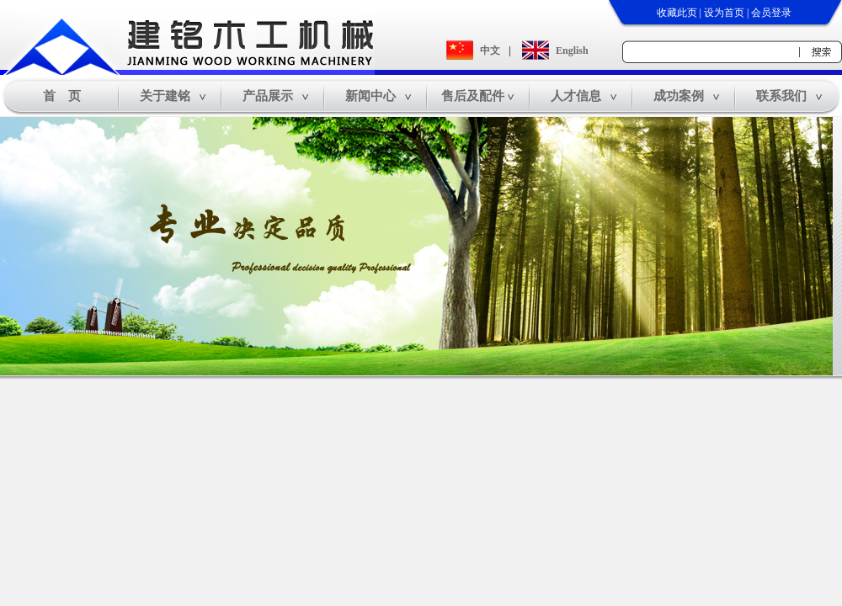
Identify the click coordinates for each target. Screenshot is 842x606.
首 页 (62, 96)
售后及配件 (472, 96)
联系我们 (781, 96)
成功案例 (678, 96)
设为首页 (724, 13)
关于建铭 (165, 96)
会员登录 (771, 13)
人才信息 (576, 96)
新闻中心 (370, 96)
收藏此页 (677, 13)
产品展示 (267, 96)
